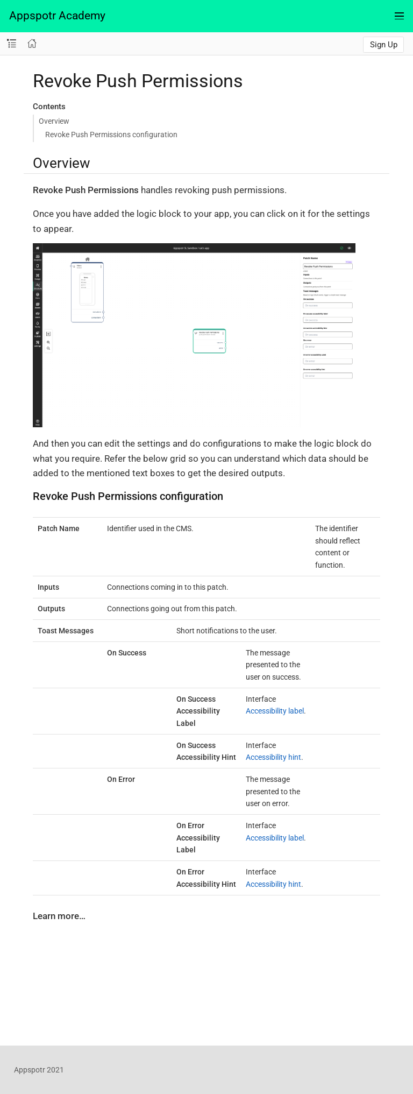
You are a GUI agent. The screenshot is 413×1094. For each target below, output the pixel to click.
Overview (54, 121)
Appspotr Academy (57, 15)
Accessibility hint (273, 757)
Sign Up (383, 45)
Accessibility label (275, 711)
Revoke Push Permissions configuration (111, 134)
